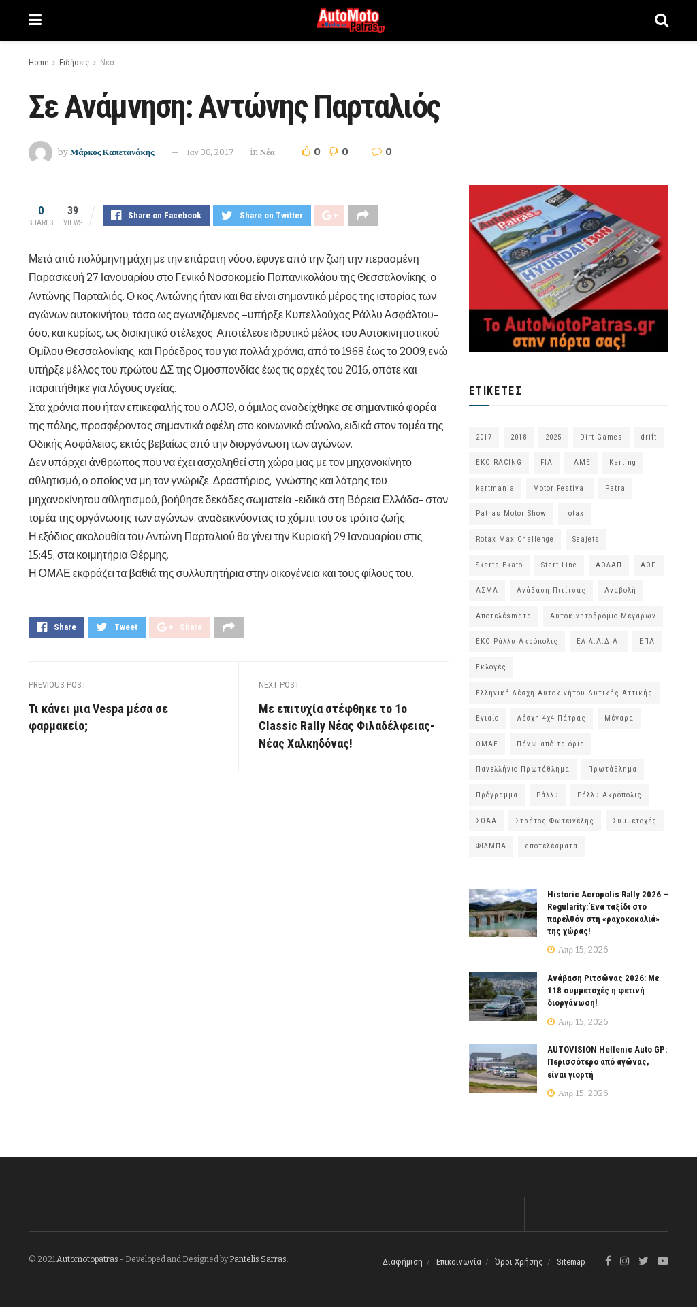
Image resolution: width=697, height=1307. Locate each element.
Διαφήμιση (403, 1262)
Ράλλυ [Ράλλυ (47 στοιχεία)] (547, 795)
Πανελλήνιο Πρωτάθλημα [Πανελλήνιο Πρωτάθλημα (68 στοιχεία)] (523, 769)
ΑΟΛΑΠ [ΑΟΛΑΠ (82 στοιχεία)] (609, 565)
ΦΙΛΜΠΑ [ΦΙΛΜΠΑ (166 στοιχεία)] (491, 846)
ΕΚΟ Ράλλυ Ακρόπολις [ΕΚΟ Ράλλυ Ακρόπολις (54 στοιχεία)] (517, 641)
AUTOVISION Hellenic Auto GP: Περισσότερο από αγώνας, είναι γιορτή (607, 1061)
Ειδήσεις (74, 62)
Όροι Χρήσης (519, 1262)
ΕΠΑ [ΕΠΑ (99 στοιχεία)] (647, 641)
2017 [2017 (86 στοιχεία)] (484, 437)
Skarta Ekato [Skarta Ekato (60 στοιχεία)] (499, 565)
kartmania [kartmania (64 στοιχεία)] (495, 488)
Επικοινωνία (458, 1262)
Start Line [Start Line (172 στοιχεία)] (559, 565)
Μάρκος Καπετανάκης (112, 152)
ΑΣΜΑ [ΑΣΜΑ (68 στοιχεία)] (487, 590)
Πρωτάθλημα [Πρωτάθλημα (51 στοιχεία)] (612, 769)
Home (38, 62)
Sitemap (571, 1262)
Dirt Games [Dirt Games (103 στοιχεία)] (601, 437)
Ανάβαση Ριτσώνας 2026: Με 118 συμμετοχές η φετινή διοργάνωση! (603, 990)
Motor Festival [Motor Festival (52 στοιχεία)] (560, 488)
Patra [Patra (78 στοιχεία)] (615, 488)
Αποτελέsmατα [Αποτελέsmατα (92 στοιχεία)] (504, 616)
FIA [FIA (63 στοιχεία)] (546, 462)
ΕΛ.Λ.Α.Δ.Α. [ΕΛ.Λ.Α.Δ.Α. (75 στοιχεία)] (599, 641)
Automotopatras (87, 1259)
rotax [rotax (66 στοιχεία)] (574, 513)
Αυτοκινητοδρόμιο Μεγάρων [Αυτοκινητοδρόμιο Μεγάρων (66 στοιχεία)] (603, 616)
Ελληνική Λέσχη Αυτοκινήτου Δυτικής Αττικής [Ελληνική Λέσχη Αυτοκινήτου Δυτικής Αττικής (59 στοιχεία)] (564, 693)
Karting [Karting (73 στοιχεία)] (622, 462)
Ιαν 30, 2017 (210, 152)
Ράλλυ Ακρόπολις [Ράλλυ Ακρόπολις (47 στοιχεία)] (609, 795)
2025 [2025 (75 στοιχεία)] (553, 437)
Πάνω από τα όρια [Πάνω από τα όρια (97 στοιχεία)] (551, 744)
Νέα (107, 62)
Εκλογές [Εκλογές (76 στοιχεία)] (491, 667)
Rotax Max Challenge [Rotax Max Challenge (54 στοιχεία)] (515, 539)
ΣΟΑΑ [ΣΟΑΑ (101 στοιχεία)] (486, 820)
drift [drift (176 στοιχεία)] (649, 437)
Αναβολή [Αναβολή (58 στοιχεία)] (620, 590)
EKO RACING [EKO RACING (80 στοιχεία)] (499, 462)
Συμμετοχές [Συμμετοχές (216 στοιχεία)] (635, 820)
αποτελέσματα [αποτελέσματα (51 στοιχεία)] (551, 846)
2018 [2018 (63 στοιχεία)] (518, 437)
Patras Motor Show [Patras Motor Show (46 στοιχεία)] (511, 513)
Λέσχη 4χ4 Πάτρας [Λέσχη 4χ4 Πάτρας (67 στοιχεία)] (551, 718)
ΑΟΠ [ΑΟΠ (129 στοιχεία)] (649, 565)
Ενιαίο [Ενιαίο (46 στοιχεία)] (487, 718)
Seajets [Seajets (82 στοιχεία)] (586, 539)
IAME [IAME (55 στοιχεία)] (581, 462)
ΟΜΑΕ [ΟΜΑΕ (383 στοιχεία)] (487, 744)
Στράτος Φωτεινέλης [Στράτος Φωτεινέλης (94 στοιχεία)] (554, 820)
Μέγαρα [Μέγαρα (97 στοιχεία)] (619, 718)
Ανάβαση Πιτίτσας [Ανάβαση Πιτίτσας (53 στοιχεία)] (551, 590)
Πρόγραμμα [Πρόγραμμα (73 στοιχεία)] (497, 795)
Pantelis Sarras (258, 1259)
